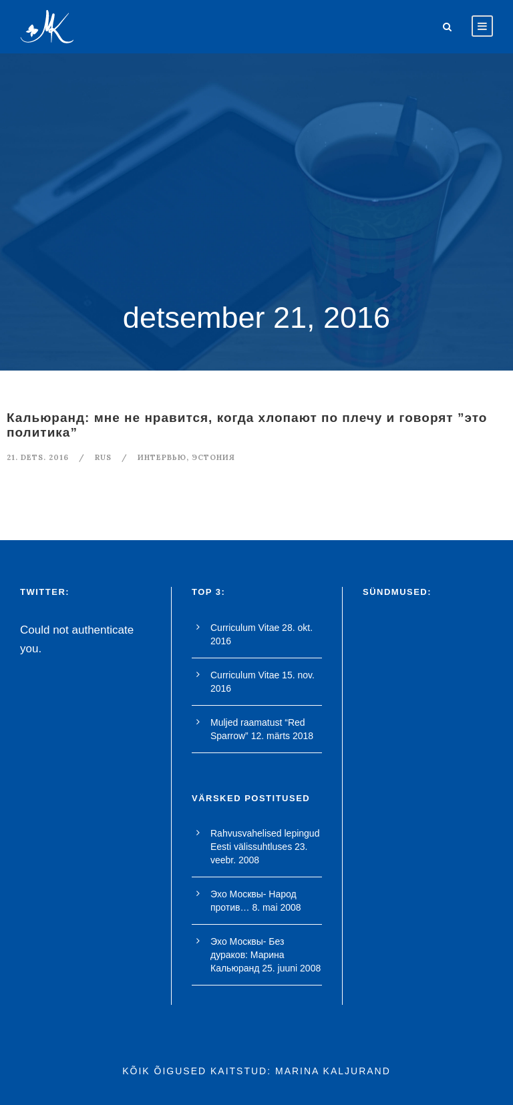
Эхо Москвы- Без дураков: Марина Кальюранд (247, 954)
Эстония (213, 457)
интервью (162, 457)
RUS (103, 457)
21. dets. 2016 (38, 457)
